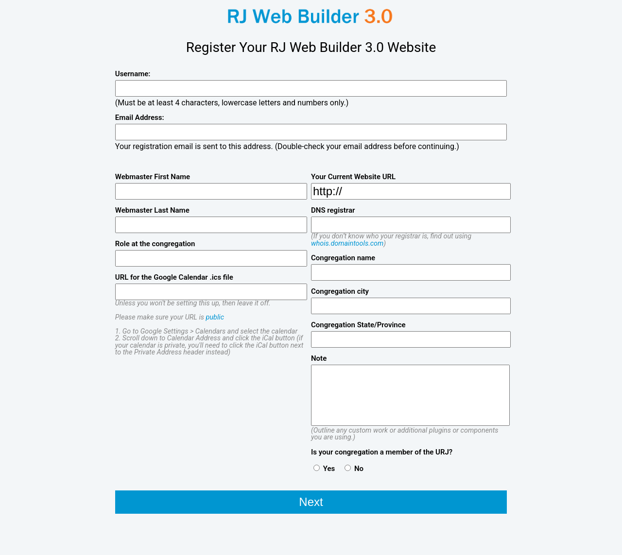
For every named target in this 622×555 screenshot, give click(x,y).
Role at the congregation (155, 244)
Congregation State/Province (358, 325)
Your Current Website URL (353, 177)
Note (319, 358)
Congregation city (340, 291)
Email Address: (139, 117)
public (215, 317)
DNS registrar (333, 210)
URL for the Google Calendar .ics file (174, 277)
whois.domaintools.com (347, 243)
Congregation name (343, 258)
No (354, 468)
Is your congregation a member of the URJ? (381, 452)
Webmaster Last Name (152, 210)
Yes (324, 468)
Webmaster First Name (152, 177)
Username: (133, 74)
